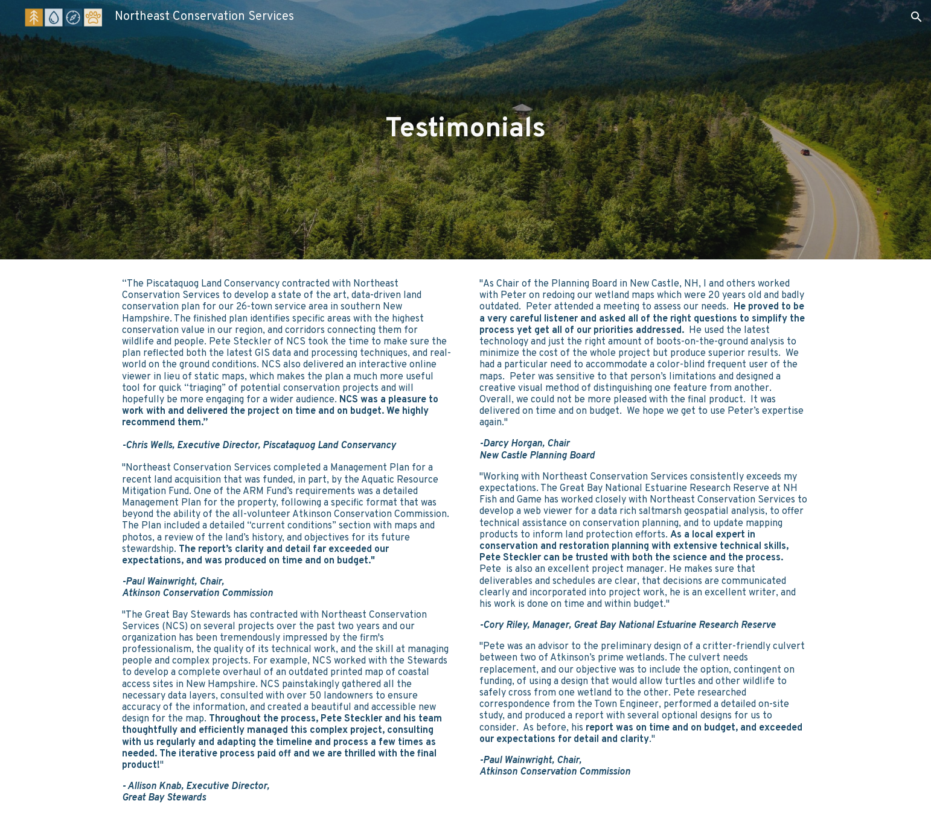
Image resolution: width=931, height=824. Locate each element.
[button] (916, 16)
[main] (465, 130)
